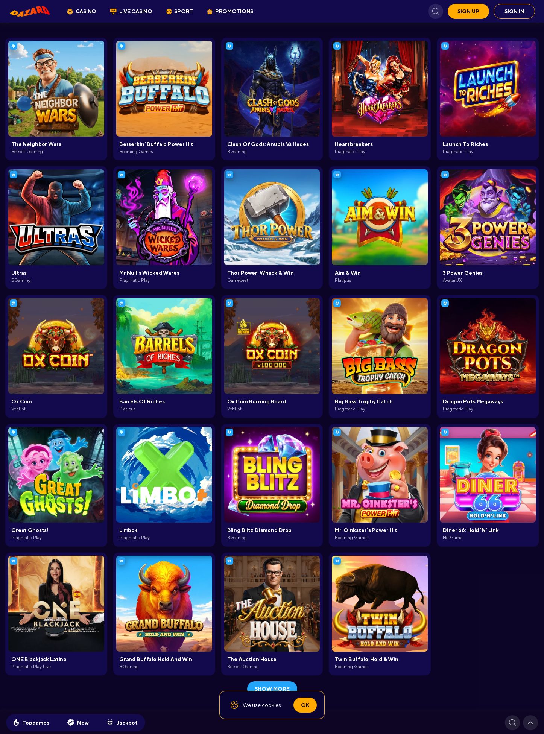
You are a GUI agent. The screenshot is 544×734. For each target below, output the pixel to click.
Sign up (468, 11)
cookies (271, 705)
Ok (305, 705)
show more (272, 689)
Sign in (514, 11)
